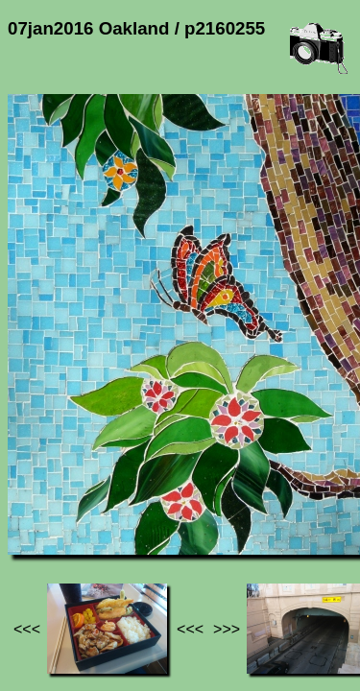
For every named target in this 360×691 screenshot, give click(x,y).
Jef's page (42, 499)
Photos (114, 499)
